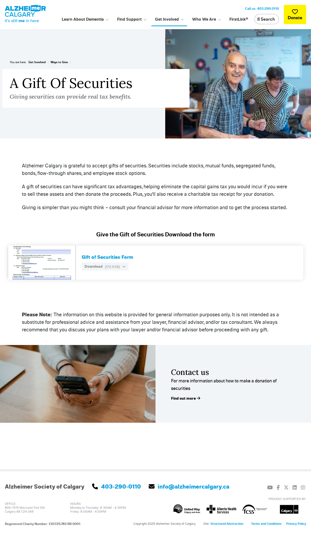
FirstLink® (238, 19)
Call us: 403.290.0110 (262, 8)
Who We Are (204, 19)
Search (266, 19)
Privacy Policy (296, 523)
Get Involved (167, 19)
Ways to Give (59, 62)
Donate (295, 14)
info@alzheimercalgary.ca (189, 486)
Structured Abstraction (226, 523)
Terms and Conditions (266, 523)
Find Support (129, 19)
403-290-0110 (116, 486)
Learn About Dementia (83, 19)
